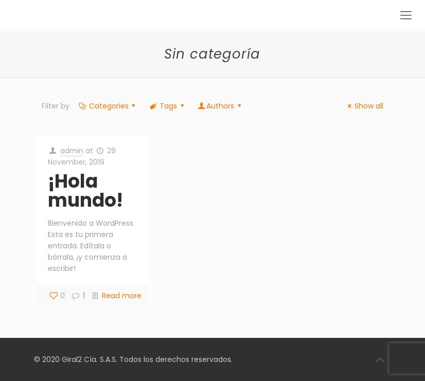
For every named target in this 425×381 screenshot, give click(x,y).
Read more (121, 296)
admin (71, 151)
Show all (363, 106)
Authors (220, 106)
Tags (167, 106)
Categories (107, 106)
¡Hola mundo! (85, 190)
